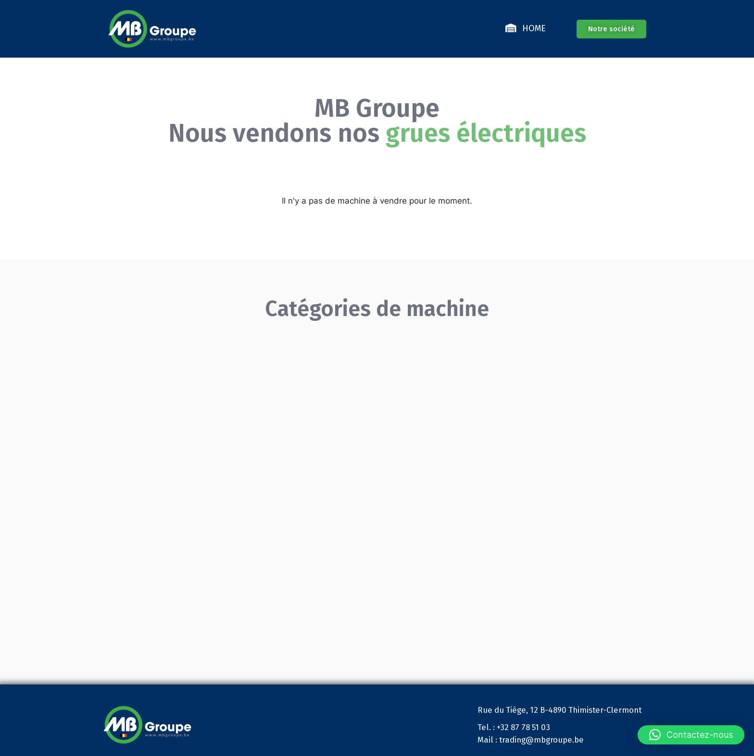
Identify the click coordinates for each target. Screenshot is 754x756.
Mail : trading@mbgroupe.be (531, 739)
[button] (691, 734)
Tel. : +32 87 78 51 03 (514, 727)
